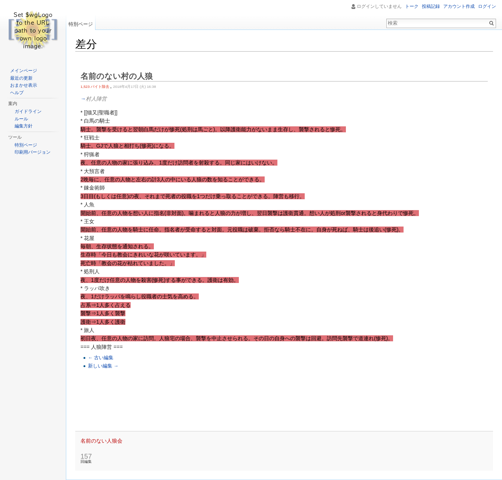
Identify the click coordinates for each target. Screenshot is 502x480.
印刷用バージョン (33, 152)
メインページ (23, 70)
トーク (412, 6)
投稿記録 (431, 6)
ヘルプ (17, 92)
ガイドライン (28, 111)
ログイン (487, 6)
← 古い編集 (100, 357)
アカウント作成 (459, 6)
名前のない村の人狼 (116, 76)
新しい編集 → (103, 366)
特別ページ (81, 24)
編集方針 (24, 126)
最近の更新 (21, 78)
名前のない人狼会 (101, 441)
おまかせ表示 (23, 85)
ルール (21, 118)
